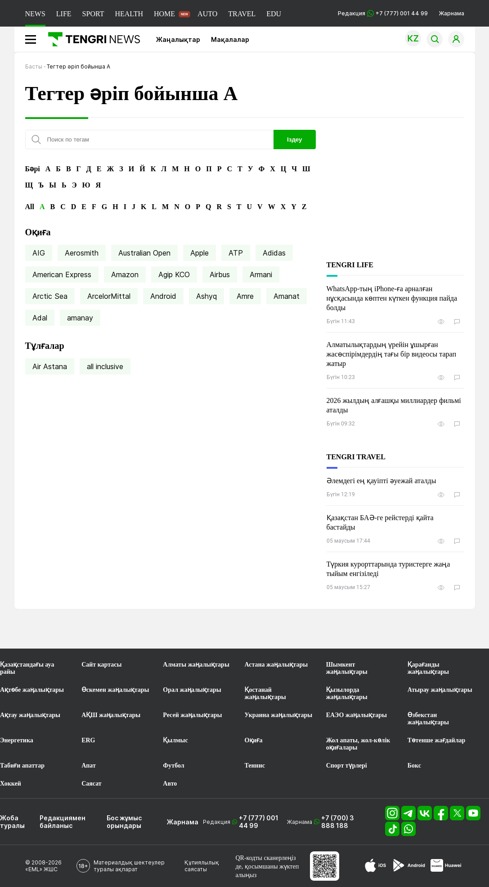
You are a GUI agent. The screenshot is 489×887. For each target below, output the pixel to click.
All (29, 206)
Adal (39, 317)
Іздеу (294, 139)
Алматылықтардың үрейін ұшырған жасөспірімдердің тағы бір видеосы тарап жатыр (392, 354)
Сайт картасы (101, 664)
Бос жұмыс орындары (124, 821)
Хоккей (10, 783)
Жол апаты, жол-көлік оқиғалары (358, 744)
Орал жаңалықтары (192, 689)
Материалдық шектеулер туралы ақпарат (129, 866)
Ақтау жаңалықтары (30, 715)
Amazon (125, 274)
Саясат (91, 783)
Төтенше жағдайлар (436, 740)
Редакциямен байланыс (62, 821)
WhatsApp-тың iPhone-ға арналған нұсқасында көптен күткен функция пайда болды (392, 298)
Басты (33, 66)
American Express (61, 274)
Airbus (220, 274)
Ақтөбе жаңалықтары (32, 689)
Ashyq (206, 296)
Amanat (287, 296)
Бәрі (32, 169)
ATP (236, 252)
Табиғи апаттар (22, 765)
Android (163, 296)
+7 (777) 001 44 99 (258, 821)
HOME (164, 14)
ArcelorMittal (108, 296)
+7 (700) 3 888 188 (337, 821)
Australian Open (144, 252)
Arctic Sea (49, 296)
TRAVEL (242, 14)
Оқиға (254, 740)
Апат (88, 765)
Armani (261, 274)
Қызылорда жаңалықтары (347, 693)
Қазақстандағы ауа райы (27, 668)
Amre (245, 296)
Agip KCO (174, 274)
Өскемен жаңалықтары (115, 689)
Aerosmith (82, 252)
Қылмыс (175, 740)
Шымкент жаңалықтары (347, 668)
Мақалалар (230, 39)
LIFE (64, 14)
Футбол (173, 765)
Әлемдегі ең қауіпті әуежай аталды (381, 481)
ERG (88, 740)
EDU (273, 14)
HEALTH (129, 14)
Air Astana (49, 366)
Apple (199, 252)
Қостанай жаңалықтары (265, 693)
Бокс (414, 765)
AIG (38, 252)
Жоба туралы (12, 821)
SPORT (93, 14)
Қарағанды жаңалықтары (428, 668)
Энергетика (16, 740)
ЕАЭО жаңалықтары (356, 715)
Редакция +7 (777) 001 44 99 (383, 13)
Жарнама (451, 13)
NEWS (35, 14)
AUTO (207, 14)
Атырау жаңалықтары (440, 689)
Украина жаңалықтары (279, 715)
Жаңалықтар (178, 39)
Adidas (274, 252)
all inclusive (105, 366)
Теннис (255, 765)
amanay (80, 317)
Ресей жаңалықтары (192, 715)
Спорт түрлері (346, 765)
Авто (170, 783)
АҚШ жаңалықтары (110, 715)
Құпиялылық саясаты (201, 866)
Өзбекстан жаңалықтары (428, 719)
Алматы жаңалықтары (196, 664)
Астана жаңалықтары (276, 664)
